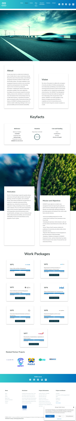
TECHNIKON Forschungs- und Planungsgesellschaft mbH (14, 418)
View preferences (69, 416)
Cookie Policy (59, 418)
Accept (50, 416)
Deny (60, 416)
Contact (54, 3)
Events (31, 3)
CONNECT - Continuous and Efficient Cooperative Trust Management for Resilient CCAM (22, 417)
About (26, 3)
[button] (73, 407)
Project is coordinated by (41, 417)
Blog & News (36, 4)
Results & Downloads (41, 3)
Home (21, 3)
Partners (48, 3)
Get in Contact (58, 402)
